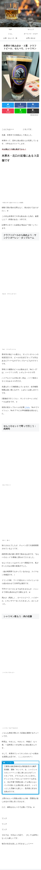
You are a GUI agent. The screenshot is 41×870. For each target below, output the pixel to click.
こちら (27, 407)
